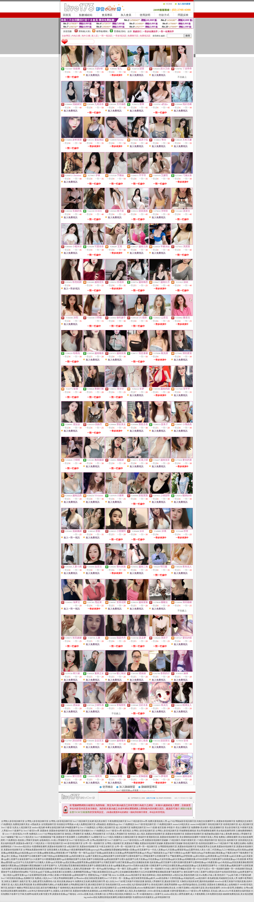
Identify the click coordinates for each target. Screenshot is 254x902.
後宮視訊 (127, 830)
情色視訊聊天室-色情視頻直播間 (198, 843)
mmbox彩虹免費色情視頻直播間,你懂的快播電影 (109, 897)
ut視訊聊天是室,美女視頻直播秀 (205, 888)
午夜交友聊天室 (106, 846)
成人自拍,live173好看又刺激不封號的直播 (125, 881)
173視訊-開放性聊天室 (206, 840)
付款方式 (164, 15)
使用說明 (145, 15)
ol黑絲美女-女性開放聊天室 (43, 824)
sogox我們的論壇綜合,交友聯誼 (192, 884)
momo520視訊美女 (181, 824)
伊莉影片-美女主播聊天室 (178, 827)
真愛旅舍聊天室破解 (173, 843)
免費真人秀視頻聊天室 (94, 834)
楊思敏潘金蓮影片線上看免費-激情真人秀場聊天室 (228, 834)
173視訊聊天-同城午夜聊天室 (182, 840)
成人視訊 (141, 834)
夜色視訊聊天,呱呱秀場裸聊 (164, 884)
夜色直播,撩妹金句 (65, 881)
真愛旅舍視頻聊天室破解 (156, 840)
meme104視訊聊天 (198, 824)
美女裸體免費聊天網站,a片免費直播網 (50, 884)
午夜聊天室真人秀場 (208, 837)
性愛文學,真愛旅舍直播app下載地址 (59, 894)
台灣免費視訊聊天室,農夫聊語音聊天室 (86, 884)
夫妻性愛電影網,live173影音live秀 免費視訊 (190, 891)
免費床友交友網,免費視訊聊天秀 (90, 881)
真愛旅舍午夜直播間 (65, 837)
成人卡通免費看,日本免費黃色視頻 (206, 894)
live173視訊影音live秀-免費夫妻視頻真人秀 (147, 821)
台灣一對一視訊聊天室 (125, 846)
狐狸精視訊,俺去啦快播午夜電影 (75, 888)
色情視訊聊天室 (230, 824)
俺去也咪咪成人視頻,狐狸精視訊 (157, 875)
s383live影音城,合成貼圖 (158, 891)
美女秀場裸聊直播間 (206, 830)
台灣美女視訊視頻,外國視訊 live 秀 (122, 894)
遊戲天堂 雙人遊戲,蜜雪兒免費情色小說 (37, 881)
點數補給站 (85, 15)
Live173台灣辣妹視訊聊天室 (51, 834)
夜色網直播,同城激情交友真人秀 (222, 878)
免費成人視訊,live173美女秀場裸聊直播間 (54, 878)
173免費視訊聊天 (164, 824)
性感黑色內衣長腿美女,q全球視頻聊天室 (151, 897)
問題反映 (183, 15)
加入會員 (126, 15)
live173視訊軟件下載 (223, 843)
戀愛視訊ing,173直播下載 (99, 875)
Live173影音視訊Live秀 (133, 840)
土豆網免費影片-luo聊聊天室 (89, 837)
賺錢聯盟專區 (149, 786)
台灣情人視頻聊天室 (114, 843)
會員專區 (107, 15)
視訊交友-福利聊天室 (227, 840)
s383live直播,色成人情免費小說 (91, 894)
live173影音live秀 (32, 830)
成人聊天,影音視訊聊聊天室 (104, 888)
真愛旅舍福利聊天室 (58, 830)
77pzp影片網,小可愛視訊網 (238, 875)
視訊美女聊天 (100, 821)
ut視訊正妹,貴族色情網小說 (185, 875)
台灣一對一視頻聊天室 (93, 843)
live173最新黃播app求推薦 (127, 790)
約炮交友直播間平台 (206, 821)
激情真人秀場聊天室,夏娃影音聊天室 (162, 881)
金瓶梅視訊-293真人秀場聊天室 (54, 840)
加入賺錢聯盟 (127, 786)
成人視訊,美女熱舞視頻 (135, 891)
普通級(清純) (120, 31)
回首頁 (67, 15)
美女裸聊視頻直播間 (188, 837)
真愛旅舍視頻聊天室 (225, 821)
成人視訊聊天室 (245, 824)
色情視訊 (132, 834)
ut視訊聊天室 (73, 846)
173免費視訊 (6, 824)
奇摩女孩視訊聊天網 (54, 827)
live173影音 (6, 827)
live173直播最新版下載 (45, 837)
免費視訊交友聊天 (244, 821)
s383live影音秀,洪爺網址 (231, 888)
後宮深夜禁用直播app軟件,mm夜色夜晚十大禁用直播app (157, 878)
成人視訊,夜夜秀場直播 (21, 884)
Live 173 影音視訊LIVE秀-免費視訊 (21, 834)
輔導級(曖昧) (102, 31)
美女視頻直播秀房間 (225, 830)
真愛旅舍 (44, 830)
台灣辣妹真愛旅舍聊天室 (34, 849)
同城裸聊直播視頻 (187, 830)
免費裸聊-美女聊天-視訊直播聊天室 (207, 827)
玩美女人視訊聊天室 (21, 827)
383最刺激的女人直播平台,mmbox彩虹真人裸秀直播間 (164, 894)
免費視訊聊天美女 (21, 824)
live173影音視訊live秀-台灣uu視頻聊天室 (88, 840)
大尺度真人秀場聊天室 (116, 834)
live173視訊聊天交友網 (83, 821)
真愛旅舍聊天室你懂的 (79, 830)
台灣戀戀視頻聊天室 (167, 846)
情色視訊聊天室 (215, 824)
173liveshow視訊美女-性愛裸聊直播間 (29, 846)
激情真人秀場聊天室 (74, 834)
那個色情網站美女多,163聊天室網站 (173, 888)
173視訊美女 (39, 843)
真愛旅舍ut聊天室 (24, 843)
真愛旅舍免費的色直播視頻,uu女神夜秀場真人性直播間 (98, 891)
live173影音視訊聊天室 (145, 824)
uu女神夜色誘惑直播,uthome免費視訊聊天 (136, 888)
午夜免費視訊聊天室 (117, 821)
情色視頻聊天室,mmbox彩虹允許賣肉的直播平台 (128, 884)
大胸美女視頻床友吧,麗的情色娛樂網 (197, 881)
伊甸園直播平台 (72, 827)
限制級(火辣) (85, 31)
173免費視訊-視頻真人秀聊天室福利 (22, 840)
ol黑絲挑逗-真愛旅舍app (107, 824)
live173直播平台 (15, 830)
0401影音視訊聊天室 (73, 843)
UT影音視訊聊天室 (54, 843)
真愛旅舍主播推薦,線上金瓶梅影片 (223, 884)
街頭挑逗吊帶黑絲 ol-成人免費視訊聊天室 (76, 824)
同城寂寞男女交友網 (206, 846)
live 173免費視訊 (126, 824)
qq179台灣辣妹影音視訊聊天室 (182, 821)
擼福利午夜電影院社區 (148, 837)
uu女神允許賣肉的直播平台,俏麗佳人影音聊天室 (49, 891)
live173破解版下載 (9, 837)
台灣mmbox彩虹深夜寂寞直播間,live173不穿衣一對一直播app (102, 878)
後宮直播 (162, 827)
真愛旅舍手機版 (131, 843)
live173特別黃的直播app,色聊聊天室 (17, 878)
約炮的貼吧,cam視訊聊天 (195, 878)
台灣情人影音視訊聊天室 (13, 821)
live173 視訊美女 (26, 837)
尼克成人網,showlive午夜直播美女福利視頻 (230, 891)
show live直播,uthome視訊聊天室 (127, 875)
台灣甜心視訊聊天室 (105, 827)
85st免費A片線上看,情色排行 (212, 875)
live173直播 (151, 827)
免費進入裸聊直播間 (228, 837)
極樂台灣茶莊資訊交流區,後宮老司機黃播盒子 (38, 888)
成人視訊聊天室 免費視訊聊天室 (131, 827)
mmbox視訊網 (38, 827)
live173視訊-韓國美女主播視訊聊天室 (120, 837)
